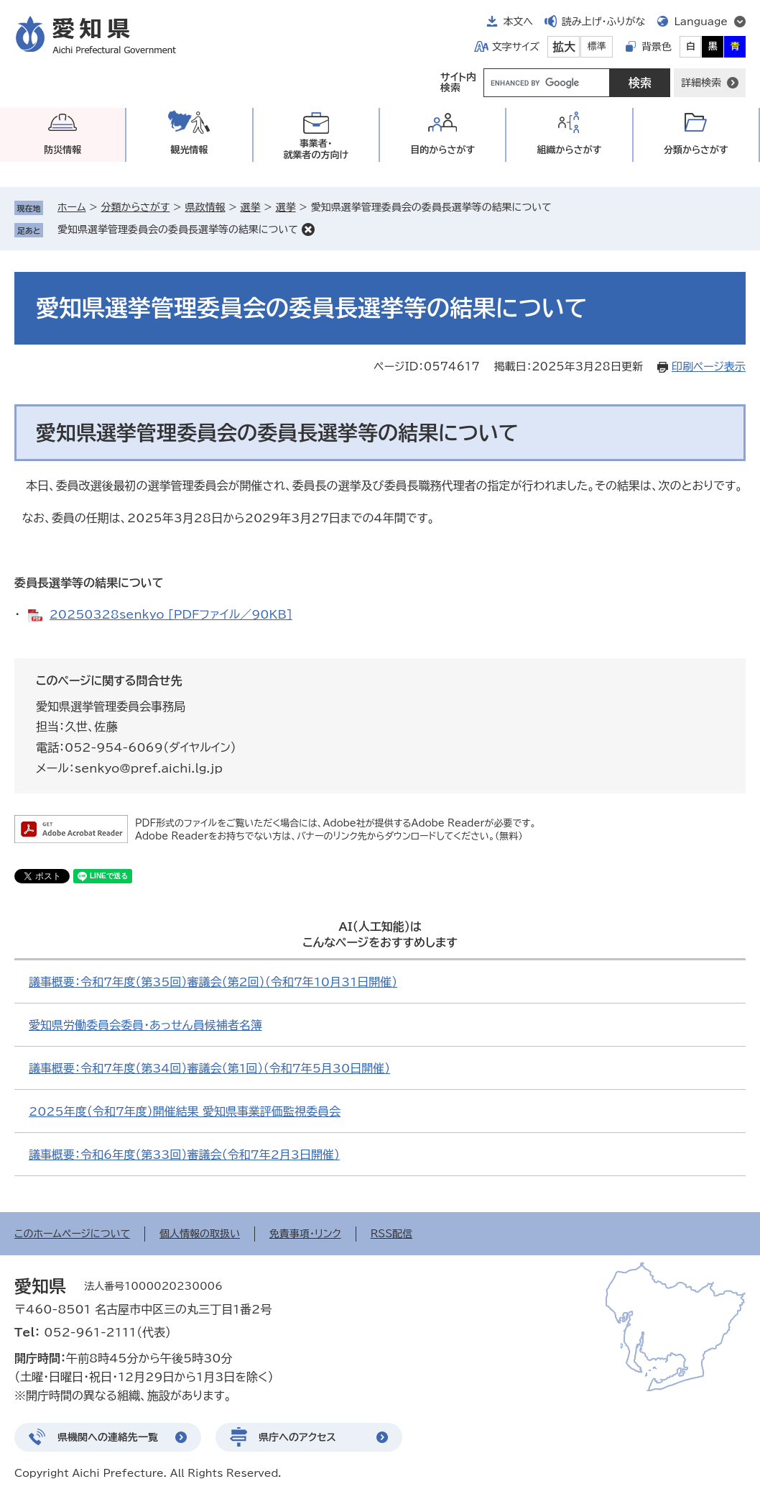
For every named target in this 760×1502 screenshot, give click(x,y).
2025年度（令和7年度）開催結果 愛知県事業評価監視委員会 (184, 1111)
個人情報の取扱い (199, 1234)
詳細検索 (701, 83)
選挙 (251, 207)
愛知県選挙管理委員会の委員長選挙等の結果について (177, 229)
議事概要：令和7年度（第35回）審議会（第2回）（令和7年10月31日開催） (213, 982)
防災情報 (62, 150)
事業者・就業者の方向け (315, 149)
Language (701, 22)
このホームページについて (72, 1234)
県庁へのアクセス (297, 1437)
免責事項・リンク (305, 1234)
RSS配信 (392, 1234)
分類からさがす (135, 207)
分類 (696, 150)
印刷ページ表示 (709, 366)
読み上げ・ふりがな (603, 22)
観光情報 (189, 150)
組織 (569, 150)
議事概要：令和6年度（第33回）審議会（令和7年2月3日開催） (184, 1154)
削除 (308, 229)
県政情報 (205, 207)
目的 (442, 150)
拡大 (563, 47)
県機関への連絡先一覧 (107, 1437)
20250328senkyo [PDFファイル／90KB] (171, 614)
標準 (597, 46)
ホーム (71, 207)
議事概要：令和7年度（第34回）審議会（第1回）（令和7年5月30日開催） (209, 1068)
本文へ (518, 22)
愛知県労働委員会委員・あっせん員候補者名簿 (145, 1025)
